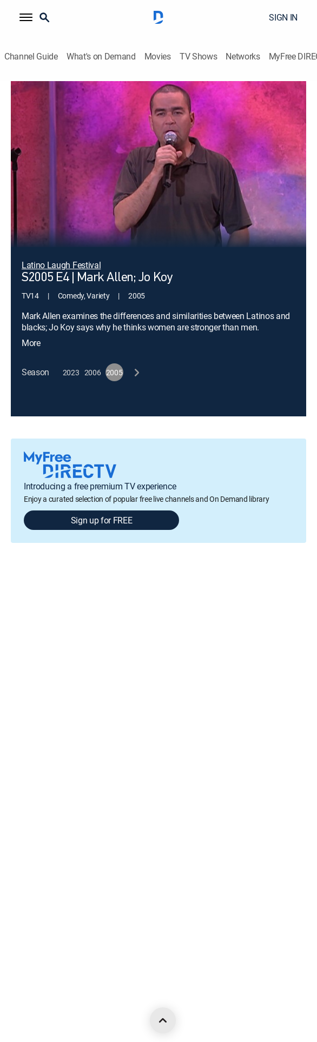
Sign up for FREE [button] (102, 504)
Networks (243, 56)
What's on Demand (101, 56)
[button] (25, 17)
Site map (25, 798)
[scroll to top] (163, 1020)
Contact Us (29, 908)
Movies (157, 56)
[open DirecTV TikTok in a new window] (134, 999)
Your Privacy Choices (58, 724)
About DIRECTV (36, 577)
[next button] (136, 357)
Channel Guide (31, 56)
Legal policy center (40, 651)
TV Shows (198, 56)
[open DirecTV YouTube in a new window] (110, 999)
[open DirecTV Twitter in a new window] (62, 999)
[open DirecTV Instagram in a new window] (86, 999)
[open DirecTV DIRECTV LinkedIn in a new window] (15, 999)
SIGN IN (283, 17)
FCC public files (35, 834)
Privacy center (33, 687)
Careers (23, 614)
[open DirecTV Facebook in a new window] (39, 999)
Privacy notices (35, 761)
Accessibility (30, 871)
